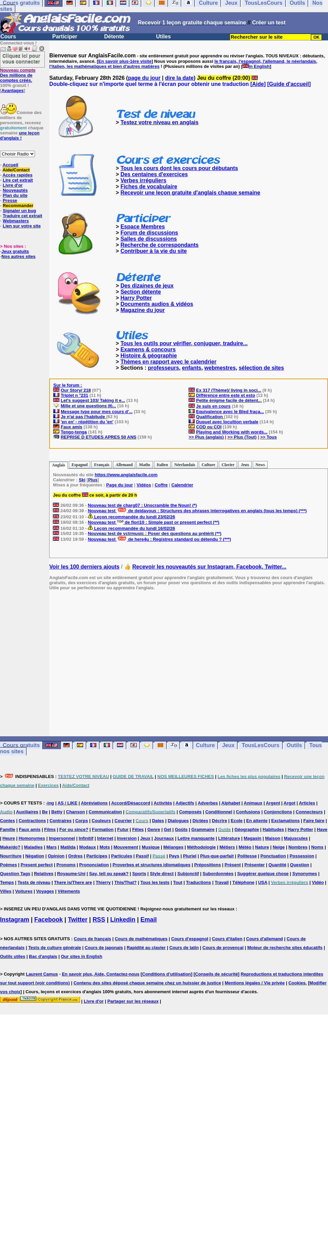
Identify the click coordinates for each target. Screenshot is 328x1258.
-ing (50, 803)
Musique (151, 847)
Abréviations (94, 803)
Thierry (103, 882)
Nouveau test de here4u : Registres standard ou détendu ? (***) (159, 539)
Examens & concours (148, 349)
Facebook (48, 919)
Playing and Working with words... (232, 431)
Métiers (227, 847)
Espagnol (80, 464)
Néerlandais (184, 464)
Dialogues (178, 820)
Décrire (219, 820)
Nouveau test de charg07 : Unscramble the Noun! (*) (142, 505)
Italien (162, 464)
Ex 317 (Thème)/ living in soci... (228, 390)
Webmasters (16, 220)
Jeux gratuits (15, 251)
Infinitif (86, 838)
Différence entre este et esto (225, 395)
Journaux (164, 838)
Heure (8, 838)
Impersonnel (62, 838)
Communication (105, 811)
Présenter (255, 864)
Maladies (33, 847)
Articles (307, 803)
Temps (7, 882)
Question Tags (15, 873)
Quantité (277, 864)
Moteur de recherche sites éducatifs (285, 947)
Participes (96, 855)
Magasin (253, 838)
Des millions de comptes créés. (18, 75)
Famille (7, 829)
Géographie (246, 829)
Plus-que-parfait (217, 855)
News (260, 464)
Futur (123, 829)
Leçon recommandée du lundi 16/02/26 (131, 528)
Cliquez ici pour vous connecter (21, 58)
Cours (8, 36)
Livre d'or (13, 185)
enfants (191, 368)
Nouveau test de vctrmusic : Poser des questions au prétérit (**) (154, 533)
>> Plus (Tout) (242, 437)
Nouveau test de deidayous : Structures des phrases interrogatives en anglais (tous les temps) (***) (197, 510)
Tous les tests (155, 882)
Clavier (227, 464)
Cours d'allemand (264, 938)
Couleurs (101, 820)
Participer (64, 36)
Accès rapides (17, 175)
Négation (34, 855)
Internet (105, 838)
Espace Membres (142, 226)
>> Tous (268, 437)
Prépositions (207, 864)
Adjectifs (185, 803)
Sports (139, 873)
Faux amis (71, 426)
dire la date (179, 78)
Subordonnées (217, 873)
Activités (163, 803)
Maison (272, 838)
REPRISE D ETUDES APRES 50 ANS (98, 437)
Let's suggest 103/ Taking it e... (93, 400)
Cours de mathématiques (141, 938)
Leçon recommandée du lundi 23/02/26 (131, 516)
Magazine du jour (142, 310)
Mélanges (173, 847)
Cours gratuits (21, 745)
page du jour (144, 78)
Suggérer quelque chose (263, 873)
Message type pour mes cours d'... (97, 411)
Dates (158, 820)
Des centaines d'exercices (154, 174)
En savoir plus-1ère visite (125, 61)
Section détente (140, 292)
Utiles (163, 36)
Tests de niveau (34, 882)
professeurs (163, 368)
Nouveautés (15, 190)
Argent (273, 803)
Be (45, 811)
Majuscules (296, 838)
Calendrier (182, 484)
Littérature (229, 838)
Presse (10, 200)
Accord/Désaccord (130, 803)
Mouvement (126, 847)
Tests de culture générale (54, 947)
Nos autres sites (18, 256)
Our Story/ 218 (76, 390)
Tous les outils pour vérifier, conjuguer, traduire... (184, 343)
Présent (233, 864)
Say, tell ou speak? (109, 873)
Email (148, 919)
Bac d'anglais (43, 956)
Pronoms (65, 864)
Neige (279, 847)
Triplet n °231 (74, 395)
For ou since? (73, 829)
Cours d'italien (227, 938)
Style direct (162, 873)
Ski (82, 479)
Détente (114, 36)
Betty (56, 811)
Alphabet (230, 803)
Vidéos (144, 484)
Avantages (12, 90)
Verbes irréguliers (143, 180)
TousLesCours (260, 745)
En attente (257, 820)
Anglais (58, 465)
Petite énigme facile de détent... (229, 400)
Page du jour (119, 484)
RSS (99, 919)
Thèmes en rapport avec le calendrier (168, 362)
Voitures (24, 891)
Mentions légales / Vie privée (255, 982)
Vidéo (318, 882)
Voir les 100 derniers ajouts (84, 567)
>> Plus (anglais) (206, 437)
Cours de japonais (104, 947)
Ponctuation (273, 855)
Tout (177, 882)
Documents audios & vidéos (156, 304)
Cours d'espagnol (189, 938)
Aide (258, 84)
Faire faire (313, 820)
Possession (302, 855)
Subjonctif (188, 873)
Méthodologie (201, 847)
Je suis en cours (213, 406)
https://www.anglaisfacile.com (126, 474)
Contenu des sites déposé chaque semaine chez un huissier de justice (147, 982)
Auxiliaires (27, 811)
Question (299, 864)
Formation (103, 829)
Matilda (68, 847)
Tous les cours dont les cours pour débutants (179, 168)
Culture (208, 464)
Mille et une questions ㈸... (88, 405)
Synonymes (304, 873)
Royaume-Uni (71, 873)
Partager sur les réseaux (132, 1001)
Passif (142, 855)
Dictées (200, 820)
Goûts (181, 829)
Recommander (18, 205)
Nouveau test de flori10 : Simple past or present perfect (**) (153, 522)
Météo (244, 847)
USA (262, 882)
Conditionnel (218, 811)
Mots (105, 847)
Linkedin (122, 919)
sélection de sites (261, 368)
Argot (289, 803)
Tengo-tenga (74, 431)
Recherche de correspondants (159, 245)
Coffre (161, 484)
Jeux (245, 464)
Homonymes (32, 838)
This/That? (125, 882)
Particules (121, 855)
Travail (222, 882)
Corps (81, 820)
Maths (144, 464)
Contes (7, 820)
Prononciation (94, 864)
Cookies (297, 982)
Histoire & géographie (148, 355)
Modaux (87, 847)
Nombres (297, 847)
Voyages (45, 891)
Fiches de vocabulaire (148, 186)
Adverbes (208, 803)
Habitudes (273, 829)
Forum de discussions (149, 233)
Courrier (123, 820)
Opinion (56, 855)
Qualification (210, 416)
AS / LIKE (68, 803)
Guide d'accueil (289, 84)
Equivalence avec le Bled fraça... (230, 411)
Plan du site (15, 195)
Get (167, 829)
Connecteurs (309, 811)
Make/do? (10, 847)
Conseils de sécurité (216, 974)
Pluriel (189, 855)
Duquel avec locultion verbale (227, 421)
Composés (190, 811)
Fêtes (138, 829)
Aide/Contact (16, 169)
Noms (317, 847)
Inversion (127, 838)
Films (50, 829)
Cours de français (92, 938)
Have (322, 829)
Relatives (43, 873)
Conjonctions (278, 811)
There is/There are (73, 882)
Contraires (61, 820)
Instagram (14, 919)
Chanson (75, 811)
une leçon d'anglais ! (19, 135)
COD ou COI (208, 426)
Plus (92, 479)
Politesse (247, 855)
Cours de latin (184, 947)
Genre (153, 829)
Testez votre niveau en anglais (159, 122)
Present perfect (37, 864)
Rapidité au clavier (146, 947)
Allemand (124, 464)
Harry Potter (136, 298)
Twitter (78, 919)
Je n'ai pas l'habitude (83, 416)
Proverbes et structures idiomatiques (152, 864)
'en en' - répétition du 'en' (87, 421)
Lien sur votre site (22, 225)
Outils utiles (12, 956)
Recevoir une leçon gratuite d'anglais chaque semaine (190, 193)
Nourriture (11, 855)
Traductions (198, 882)
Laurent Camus (42, 974)
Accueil (10, 164)
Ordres (75, 855)
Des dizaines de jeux (147, 286)
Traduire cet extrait (22, 215)
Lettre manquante (195, 838)
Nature (262, 847)
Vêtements (69, 891)
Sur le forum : (67, 385)
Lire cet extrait (18, 180)
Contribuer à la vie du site (153, 251)
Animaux (253, 803)
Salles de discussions (148, 239)
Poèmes (8, 864)
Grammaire (203, 829)
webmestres (220, 368)
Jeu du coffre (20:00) (227, 78)
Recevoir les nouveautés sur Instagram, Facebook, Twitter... (209, 567)
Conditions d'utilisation (166, 974)
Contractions (32, 820)
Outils (294, 745)
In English (259, 66)
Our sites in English (81, 956)
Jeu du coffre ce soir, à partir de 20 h (95, 495)
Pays (174, 855)
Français (101, 464)
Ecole (237, 820)
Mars (51, 847)
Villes (6, 891)
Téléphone (243, 882)
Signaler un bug (19, 210)
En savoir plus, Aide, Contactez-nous (100, 974)
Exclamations (285, 820)
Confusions (248, 811)
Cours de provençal (223, 947)
